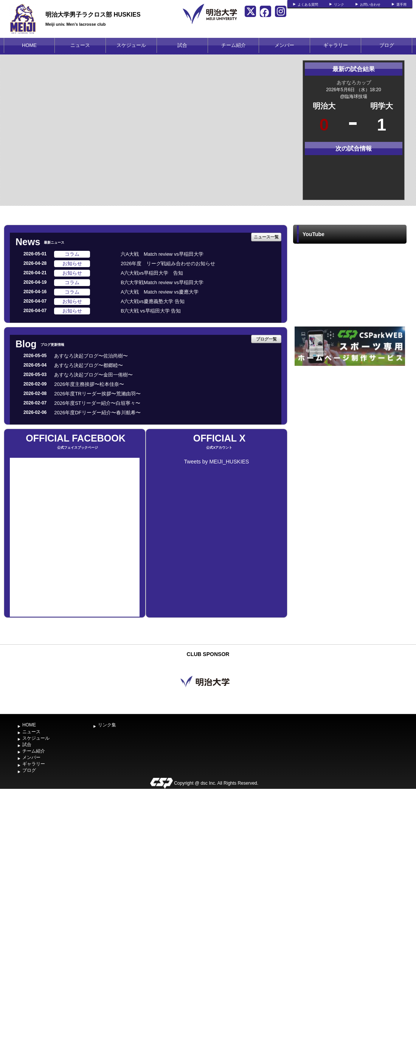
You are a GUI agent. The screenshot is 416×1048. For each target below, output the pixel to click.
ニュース (80, 45)
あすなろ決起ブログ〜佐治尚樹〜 (91, 356)
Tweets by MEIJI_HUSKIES (216, 462)
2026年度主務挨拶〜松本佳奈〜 (89, 384)
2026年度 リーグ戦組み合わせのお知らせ (168, 263)
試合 (182, 45)
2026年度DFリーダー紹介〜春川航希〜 (97, 412)
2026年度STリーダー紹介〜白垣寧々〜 (97, 403)
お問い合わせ (370, 4)
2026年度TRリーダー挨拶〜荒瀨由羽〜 (97, 393)
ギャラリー (335, 45)
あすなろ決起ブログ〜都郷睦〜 (88, 365)
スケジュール (131, 45)
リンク (339, 4)
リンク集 (107, 725)
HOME (29, 45)
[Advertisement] (350, 424)
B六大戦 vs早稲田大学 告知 (151, 311)
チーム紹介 (233, 45)
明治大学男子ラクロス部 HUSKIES (93, 14)
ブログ (386, 45)
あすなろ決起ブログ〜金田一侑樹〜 (93, 375)
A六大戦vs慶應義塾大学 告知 (152, 301)
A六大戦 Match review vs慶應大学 (160, 292)
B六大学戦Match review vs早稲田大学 (162, 282)
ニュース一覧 (266, 237)
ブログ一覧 (266, 339)
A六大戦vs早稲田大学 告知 (152, 273)
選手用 (401, 4)
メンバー (284, 45)
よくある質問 (308, 4)
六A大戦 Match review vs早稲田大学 (162, 254)
